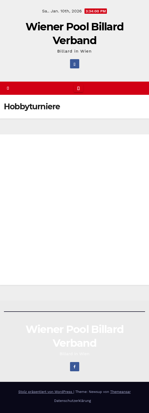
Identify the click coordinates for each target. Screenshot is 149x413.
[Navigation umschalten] (78, 88)
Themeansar (120, 392)
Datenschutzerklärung (72, 401)
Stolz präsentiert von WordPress (45, 392)
